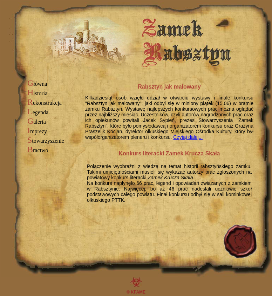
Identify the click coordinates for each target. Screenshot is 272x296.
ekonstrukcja (44, 103)
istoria (37, 93)
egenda (37, 112)
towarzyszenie (45, 141)
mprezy (37, 131)
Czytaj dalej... (188, 137)
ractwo (37, 150)
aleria (36, 122)
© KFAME (136, 292)
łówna (37, 84)
